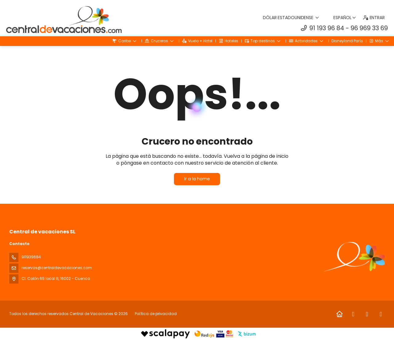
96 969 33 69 (369, 28)
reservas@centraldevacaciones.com (57, 267)
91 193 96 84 (326, 28)
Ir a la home (197, 179)
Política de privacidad (156, 313)
